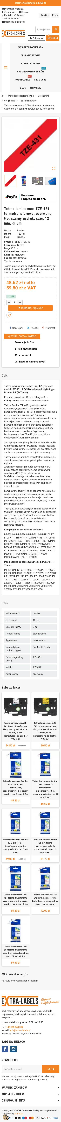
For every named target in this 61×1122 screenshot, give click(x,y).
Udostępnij (16, 328)
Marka (7, 230)
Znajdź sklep (9, 12)
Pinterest (48, 328)
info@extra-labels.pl (13, 21)
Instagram (13, 1049)
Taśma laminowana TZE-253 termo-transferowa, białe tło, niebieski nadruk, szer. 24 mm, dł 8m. (15, 951)
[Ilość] (14, 302)
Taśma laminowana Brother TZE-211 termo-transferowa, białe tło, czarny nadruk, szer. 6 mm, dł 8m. (16, 846)
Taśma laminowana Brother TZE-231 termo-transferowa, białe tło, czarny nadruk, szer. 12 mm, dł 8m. (45, 846)
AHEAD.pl (18, 1113)
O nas (23, 12)
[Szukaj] (47, 29)
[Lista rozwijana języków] (44, 15)
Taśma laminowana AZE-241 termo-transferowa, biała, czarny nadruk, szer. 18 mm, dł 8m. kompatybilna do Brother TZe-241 (15, 731)
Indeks (7, 233)
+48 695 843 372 (15, 1027)
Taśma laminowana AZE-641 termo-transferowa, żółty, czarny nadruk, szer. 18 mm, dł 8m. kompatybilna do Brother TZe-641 (45, 731)
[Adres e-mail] (22, 1069)
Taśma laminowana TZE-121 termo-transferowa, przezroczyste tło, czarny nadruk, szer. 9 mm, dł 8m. (15, 900)
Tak (50, 1069)
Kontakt (7, 15)
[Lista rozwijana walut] (55, 15)
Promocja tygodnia (13, 9)
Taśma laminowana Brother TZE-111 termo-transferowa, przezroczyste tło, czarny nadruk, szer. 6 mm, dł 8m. (16, 787)
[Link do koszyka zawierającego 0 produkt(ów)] (52, 38)
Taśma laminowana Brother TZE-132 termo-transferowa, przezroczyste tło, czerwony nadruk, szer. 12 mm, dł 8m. (45, 789)
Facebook (5, 1049)
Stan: (7, 237)
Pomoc (19, 15)
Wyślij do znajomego (22, 336)
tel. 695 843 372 (11, 18)
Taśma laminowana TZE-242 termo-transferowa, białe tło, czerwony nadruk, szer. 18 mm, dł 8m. (45, 900)
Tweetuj (33, 328)
